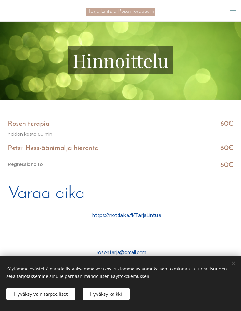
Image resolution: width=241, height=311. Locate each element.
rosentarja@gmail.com (121, 252)
